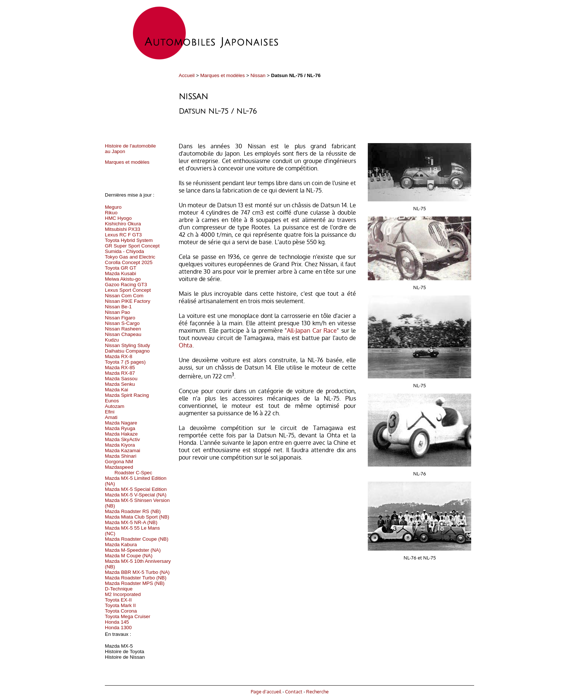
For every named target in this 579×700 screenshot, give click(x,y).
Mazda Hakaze (121, 434)
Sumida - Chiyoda (124, 251)
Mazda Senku (120, 384)
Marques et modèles (222, 75)
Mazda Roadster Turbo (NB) (136, 578)
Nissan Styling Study (127, 345)
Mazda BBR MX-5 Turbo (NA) (137, 572)
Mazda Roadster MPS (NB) (134, 583)
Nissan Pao (117, 312)
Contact (293, 691)
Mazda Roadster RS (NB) (133, 511)
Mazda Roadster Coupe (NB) (136, 539)
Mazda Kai (116, 389)
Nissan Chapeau (123, 334)
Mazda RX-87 (120, 373)
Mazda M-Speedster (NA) (133, 550)
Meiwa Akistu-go (123, 279)
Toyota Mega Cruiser (127, 616)
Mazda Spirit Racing (127, 395)
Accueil (187, 75)
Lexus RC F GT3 (123, 235)
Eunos (112, 400)
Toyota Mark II (120, 605)
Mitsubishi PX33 (122, 229)
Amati (111, 417)
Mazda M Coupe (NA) (129, 555)
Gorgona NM (119, 461)
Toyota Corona (121, 611)
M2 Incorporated (123, 594)
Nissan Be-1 (118, 306)
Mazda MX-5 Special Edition (136, 489)
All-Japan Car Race (312, 330)
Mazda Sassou (121, 378)
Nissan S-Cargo (122, 323)
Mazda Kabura (121, 544)
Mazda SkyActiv (122, 439)
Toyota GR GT (120, 268)
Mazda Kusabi (120, 273)
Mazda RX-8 (118, 356)
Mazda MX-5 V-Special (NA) (136, 495)
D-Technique (119, 589)
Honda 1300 (118, 627)
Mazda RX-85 (120, 367)
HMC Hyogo (118, 218)
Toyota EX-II (118, 600)
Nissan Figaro (120, 317)
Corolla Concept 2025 (129, 262)
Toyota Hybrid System (129, 240)
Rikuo (111, 212)
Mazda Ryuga (120, 428)
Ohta (185, 345)
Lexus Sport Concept (128, 290)
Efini (109, 412)
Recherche (317, 691)
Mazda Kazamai (122, 450)
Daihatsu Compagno (127, 351)
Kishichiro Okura (123, 223)
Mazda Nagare (121, 423)
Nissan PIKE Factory (127, 301)
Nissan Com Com (124, 295)
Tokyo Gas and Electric (130, 257)
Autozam (114, 406)
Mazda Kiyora (120, 445)
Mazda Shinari (120, 456)
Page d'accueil (266, 691)
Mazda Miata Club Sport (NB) (137, 517)
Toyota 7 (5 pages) (125, 362)
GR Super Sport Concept (132, 246)
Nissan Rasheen (123, 329)
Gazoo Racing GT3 (126, 284)
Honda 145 (117, 622)
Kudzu (112, 340)
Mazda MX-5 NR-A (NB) (131, 522)
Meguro (113, 207)
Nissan (257, 75)
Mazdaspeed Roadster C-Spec (128, 469)
